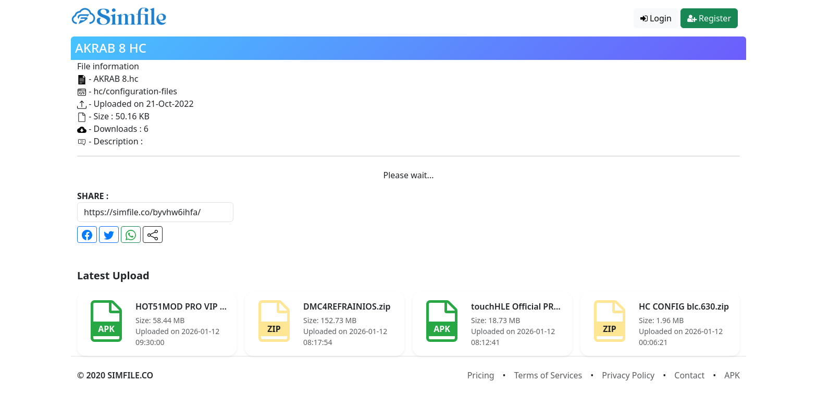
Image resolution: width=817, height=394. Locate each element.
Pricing (480, 375)
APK (732, 375)
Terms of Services (548, 375)
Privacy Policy (628, 375)
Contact (689, 375)
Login (656, 18)
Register (709, 18)
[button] (87, 234)
